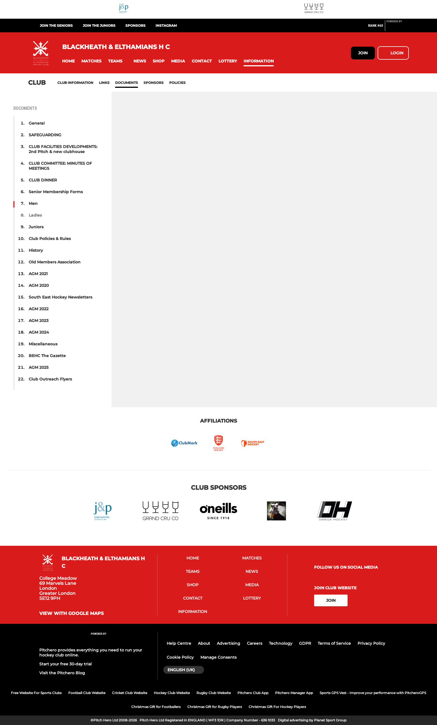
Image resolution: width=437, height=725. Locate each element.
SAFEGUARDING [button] (45, 134)
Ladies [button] (35, 215)
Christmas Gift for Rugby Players (214, 707)
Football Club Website (86, 693)
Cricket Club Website (129, 693)
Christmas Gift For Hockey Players (277, 707)
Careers (254, 643)
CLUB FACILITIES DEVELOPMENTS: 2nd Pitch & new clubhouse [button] (63, 149)
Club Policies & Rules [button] (50, 238)
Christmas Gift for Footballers (156, 707)
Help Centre (179, 643)
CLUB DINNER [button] (43, 180)
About (204, 643)
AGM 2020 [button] (39, 285)
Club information (75, 83)
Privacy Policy (371, 643)
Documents (126, 83)
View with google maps (71, 613)
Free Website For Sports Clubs (36, 693)
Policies (177, 83)
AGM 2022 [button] (38, 308)
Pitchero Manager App (294, 693)
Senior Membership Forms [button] (56, 191)
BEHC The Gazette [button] (47, 355)
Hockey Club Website (172, 693)
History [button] (36, 250)
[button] (68, 61)
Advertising (228, 643)
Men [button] (33, 203)
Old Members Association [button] (55, 262)
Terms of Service (334, 643)
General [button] (37, 123)
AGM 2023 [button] (38, 320)
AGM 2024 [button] (39, 332)
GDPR (305, 643)
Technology (280, 643)
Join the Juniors (99, 25)
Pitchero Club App (252, 693)
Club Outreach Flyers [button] (50, 379)
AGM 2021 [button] (38, 273)
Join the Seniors (56, 25)
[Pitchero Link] (398, 28)
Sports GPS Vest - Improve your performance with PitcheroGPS (373, 693)
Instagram (166, 25)
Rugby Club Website (213, 693)
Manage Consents (218, 657)
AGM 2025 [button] (38, 367)
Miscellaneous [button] (43, 343)
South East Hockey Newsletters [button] (60, 297)
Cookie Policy (180, 657)
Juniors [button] (36, 226)
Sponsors (135, 25)
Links (104, 83)
